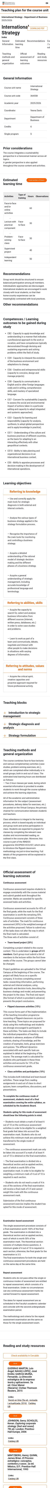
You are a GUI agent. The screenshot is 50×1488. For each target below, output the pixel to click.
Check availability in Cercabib (25, 1355)
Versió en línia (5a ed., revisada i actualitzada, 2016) (22, 1402)
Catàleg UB (13, 1441)
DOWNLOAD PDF (37, 28)
